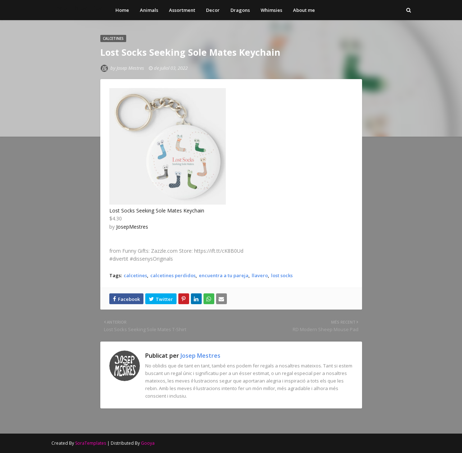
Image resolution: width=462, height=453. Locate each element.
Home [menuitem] (122, 10)
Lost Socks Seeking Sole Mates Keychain (156, 210)
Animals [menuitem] (149, 10)
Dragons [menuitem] (240, 10)
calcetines (135, 275)
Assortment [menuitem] (182, 10)
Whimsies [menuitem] (271, 10)
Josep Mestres (77, 8)
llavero (260, 275)
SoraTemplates (90, 443)
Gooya (148, 443)
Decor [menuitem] (213, 10)
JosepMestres (132, 226)
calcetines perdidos (173, 275)
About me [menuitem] (304, 10)
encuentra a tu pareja (223, 275)
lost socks (282, 275)
